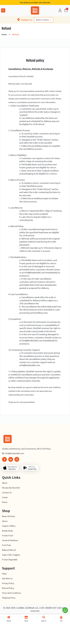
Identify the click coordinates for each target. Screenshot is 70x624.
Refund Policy (8, 588)
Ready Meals (7, 531)
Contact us (7, 492)
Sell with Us (7, 578)
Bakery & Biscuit (9, 550)
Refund (15, 34)
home (4, 34)
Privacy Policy (8, 583)
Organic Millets (8, 526)
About (4, 483)
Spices (5, 521)
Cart (66, 10)
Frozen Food (7, 535)
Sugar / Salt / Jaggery (11, 555)
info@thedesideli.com (13, 453)
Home (4, 502)
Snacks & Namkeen (10, 540)
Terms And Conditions (11, 593)
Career (5, 497)
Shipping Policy (8, 598)
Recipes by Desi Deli (11, 488)
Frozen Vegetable (9, 559)
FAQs (4, 574)
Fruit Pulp (6, 545)
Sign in (60, 10)
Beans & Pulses (8, 516)
